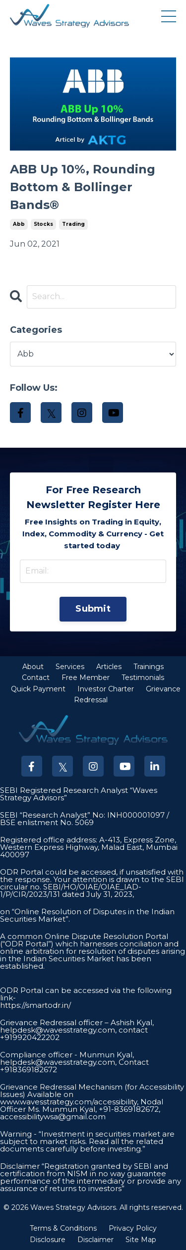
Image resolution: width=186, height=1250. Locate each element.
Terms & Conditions (63, 1228)
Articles (109, 666)
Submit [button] (93, 608)
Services (70, 666)
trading (73, 224)
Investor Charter (105, 688)
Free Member (86, 677)
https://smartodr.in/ (35, 1005)
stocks (43, 224)
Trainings (148, 666)
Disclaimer (95, 1239)
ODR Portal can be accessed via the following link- (86, 994)
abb (19, 224)
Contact (36, 677)
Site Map (140, 1239)
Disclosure (47, 1239)
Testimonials (143, 677)
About (33, 666)
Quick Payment (38, 688)
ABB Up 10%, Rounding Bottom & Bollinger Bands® (82, 187)
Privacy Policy (133, 1228)
